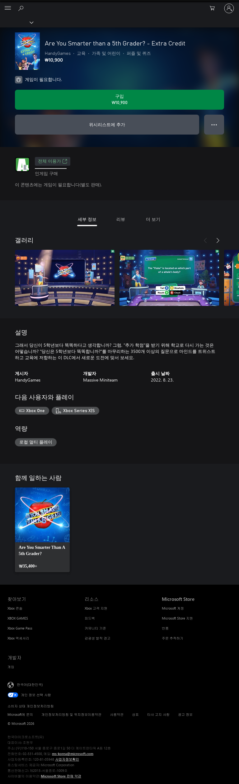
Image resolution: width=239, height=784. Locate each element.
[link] (42, 529)
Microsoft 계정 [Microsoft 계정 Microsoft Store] (173, 608)
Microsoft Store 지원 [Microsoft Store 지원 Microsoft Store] (177, 618)
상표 (135, 714)
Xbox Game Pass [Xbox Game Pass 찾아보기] (19, 628)
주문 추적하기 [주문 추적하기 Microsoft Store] (172, 638)
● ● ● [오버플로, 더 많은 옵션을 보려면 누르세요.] (214, 124)
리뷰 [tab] (120, 219)
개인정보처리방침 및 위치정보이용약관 (71, 714)
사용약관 (117, 714)
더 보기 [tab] (153, 219)
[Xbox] (16, 22)
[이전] (205, 240)
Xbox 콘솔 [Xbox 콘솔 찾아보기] (14, 608)
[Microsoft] (119, 4)
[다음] (218, 240)
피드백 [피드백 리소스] (90, 618)
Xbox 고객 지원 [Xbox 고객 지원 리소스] (96, 608)
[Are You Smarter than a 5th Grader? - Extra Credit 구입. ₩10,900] (119, 100)
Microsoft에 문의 (20, 714)
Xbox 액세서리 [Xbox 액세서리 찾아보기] (18, 638)
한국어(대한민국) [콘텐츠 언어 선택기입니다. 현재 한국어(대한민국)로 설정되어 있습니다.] (30, 684)
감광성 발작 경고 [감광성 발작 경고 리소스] (97, 638)
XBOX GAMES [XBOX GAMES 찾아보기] (17, 618)
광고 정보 (185, 714)
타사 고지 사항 (158, 714)
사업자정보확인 (67, 759)
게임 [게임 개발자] (10, 667)
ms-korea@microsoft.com (72, 753)
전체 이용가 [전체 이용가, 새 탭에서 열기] (52, 161)
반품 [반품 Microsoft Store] (165, 628)
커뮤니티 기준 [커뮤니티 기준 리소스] (95, 628)
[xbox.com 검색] (21, 8)
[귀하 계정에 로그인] (229, 8)
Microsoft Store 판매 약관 (61, 776)
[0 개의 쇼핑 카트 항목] (214, 8)
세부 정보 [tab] (87, 219)
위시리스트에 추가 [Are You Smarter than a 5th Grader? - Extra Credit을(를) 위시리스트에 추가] (107, 124)
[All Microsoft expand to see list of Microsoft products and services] (7, 8)
